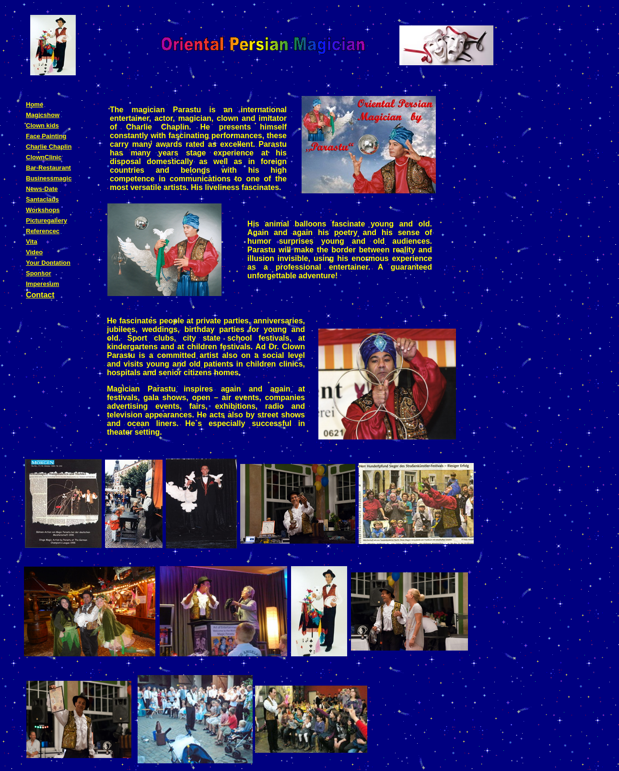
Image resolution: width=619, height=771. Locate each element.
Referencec (42, 231)
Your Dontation (48, 262)
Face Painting (46, 136)
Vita (31, 241)
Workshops (43, 210)
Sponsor (38, 273)
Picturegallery (46, 220)
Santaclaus (42, 199)
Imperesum (42, 283)
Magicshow (42, 115)
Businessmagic (48, 178)
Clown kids (42, 125)
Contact (40, 295)
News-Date (42, 188)
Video (34, 252)
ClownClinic (43, 157)
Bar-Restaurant (48, 167)
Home (34, 104)
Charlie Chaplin (48, 146)
